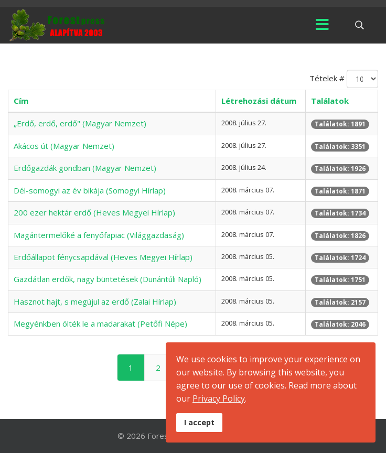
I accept (199, 422)
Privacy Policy (218, 398)
